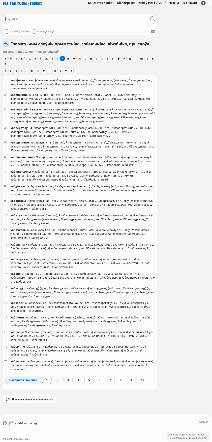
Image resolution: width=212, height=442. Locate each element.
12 (5, 244)
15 (5, 288)
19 (5, 346)
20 (5, 361)
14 (5, 274)
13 (5, 259)
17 (5, 317)
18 (5, 332)
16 (5, 303)
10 (5, 215)
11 (5, 230)
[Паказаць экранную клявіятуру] (153, 32)
